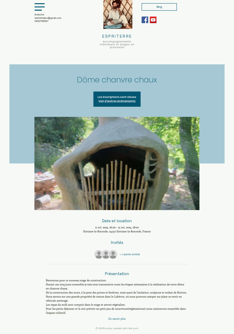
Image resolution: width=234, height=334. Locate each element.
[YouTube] (153, 20)
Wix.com (133, 328)
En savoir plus (117, 318)
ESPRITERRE (117, 36)
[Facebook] (145, 20)
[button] (40, 7)
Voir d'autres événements (117, 101)
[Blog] (159, 7)
